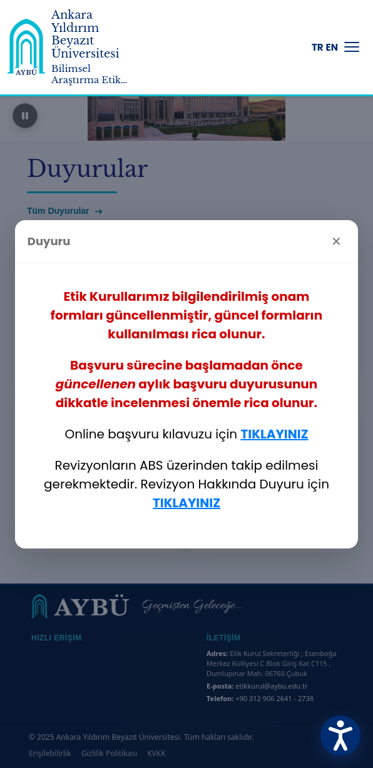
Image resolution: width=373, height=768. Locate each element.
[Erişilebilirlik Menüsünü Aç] (340, 735)
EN (332, 47)
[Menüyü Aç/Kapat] (351, 47)
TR (318, 47)
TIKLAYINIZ (274, 434)
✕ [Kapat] (336, 241)
